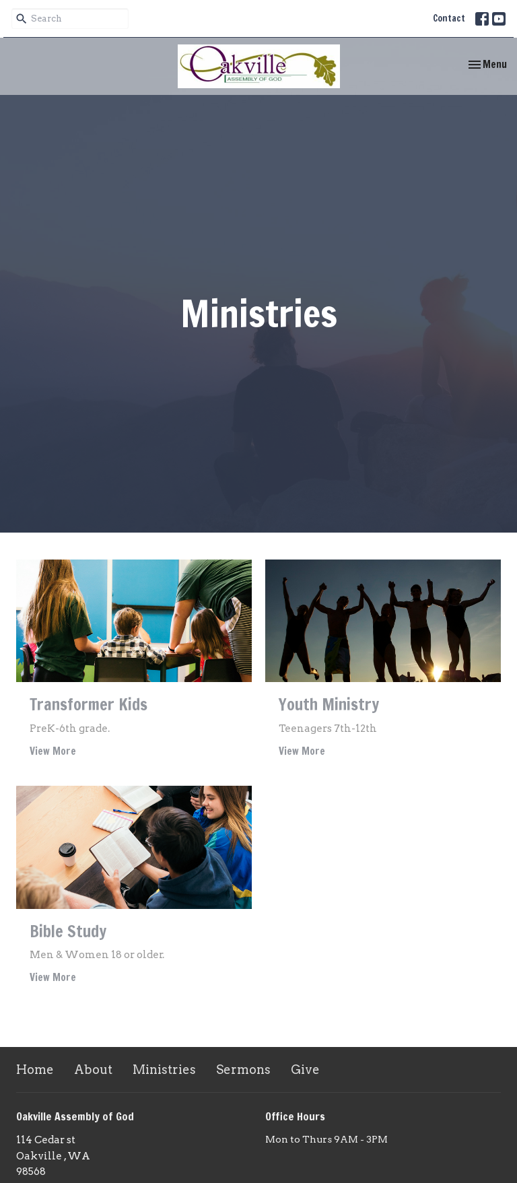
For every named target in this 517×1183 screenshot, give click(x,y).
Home (35, 1069)
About (93, 1069)
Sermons (243, 1069)
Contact (449, 18)
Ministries (164, 1069)
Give (305, 1069)
